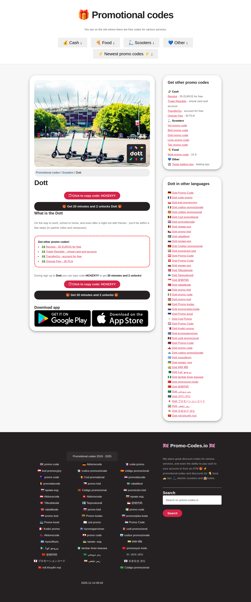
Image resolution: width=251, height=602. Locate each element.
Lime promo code (178, 140)
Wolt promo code (178, 154)
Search (172, 513)
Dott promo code (178, 135)
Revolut (172, 96)
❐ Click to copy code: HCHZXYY (92, 195)
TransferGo (175, 111)
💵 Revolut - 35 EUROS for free (61, 246)
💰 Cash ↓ (72, 42)
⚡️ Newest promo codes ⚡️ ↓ (125, 53)
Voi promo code (177, 125)
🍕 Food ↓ (105, 42)
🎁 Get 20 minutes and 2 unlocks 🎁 (92, 295)
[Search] (192, 500)
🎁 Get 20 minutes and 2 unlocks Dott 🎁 (92, 206)
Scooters (67, 172)
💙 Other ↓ (178, 42)
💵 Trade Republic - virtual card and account (69, 251)
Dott (41, 182)
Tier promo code (178, 144)
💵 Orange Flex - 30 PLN (57, 261)
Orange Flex (175, 115)
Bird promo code (178, 130)
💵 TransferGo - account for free (62, 256)
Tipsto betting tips (183, 164)
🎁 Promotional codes (126, 14)
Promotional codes (48, 172)
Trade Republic (177, 101)
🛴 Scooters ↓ (141, 42)
